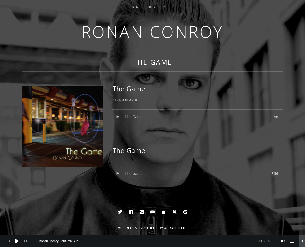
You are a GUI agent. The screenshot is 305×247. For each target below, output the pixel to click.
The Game (152, 62)
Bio (152, 7)
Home (136, 7)
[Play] (17, 241)
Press (168, 7)
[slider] (155, 241)
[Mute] (283, 241)
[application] (152, 241)
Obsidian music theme (138, 228)
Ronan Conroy (152, 32)
